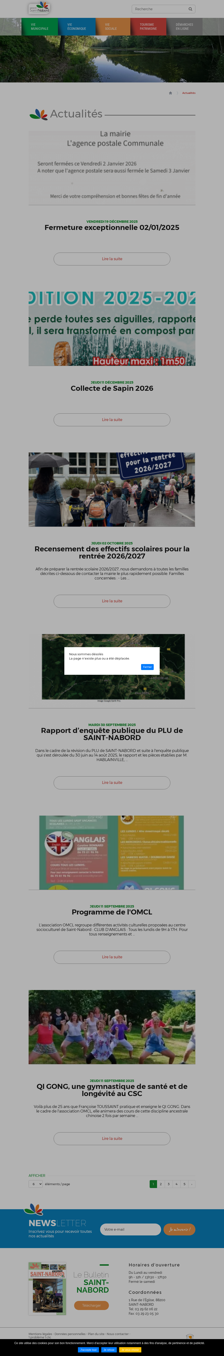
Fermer (147, 667)
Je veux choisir (130, 1349)
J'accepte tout (88, 1349)
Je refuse (109, 1349)
